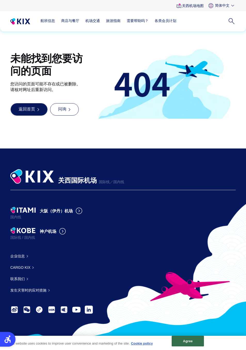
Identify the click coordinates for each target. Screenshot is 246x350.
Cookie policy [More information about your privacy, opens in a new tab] (142, 346)
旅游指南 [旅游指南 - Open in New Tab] (113, 21)
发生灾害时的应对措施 (28, 290)
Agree (188, 343)
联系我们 (17, 279)
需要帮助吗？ (137, 21)
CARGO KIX (20, 267)
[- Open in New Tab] (14, 310)
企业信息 (17, 256)
